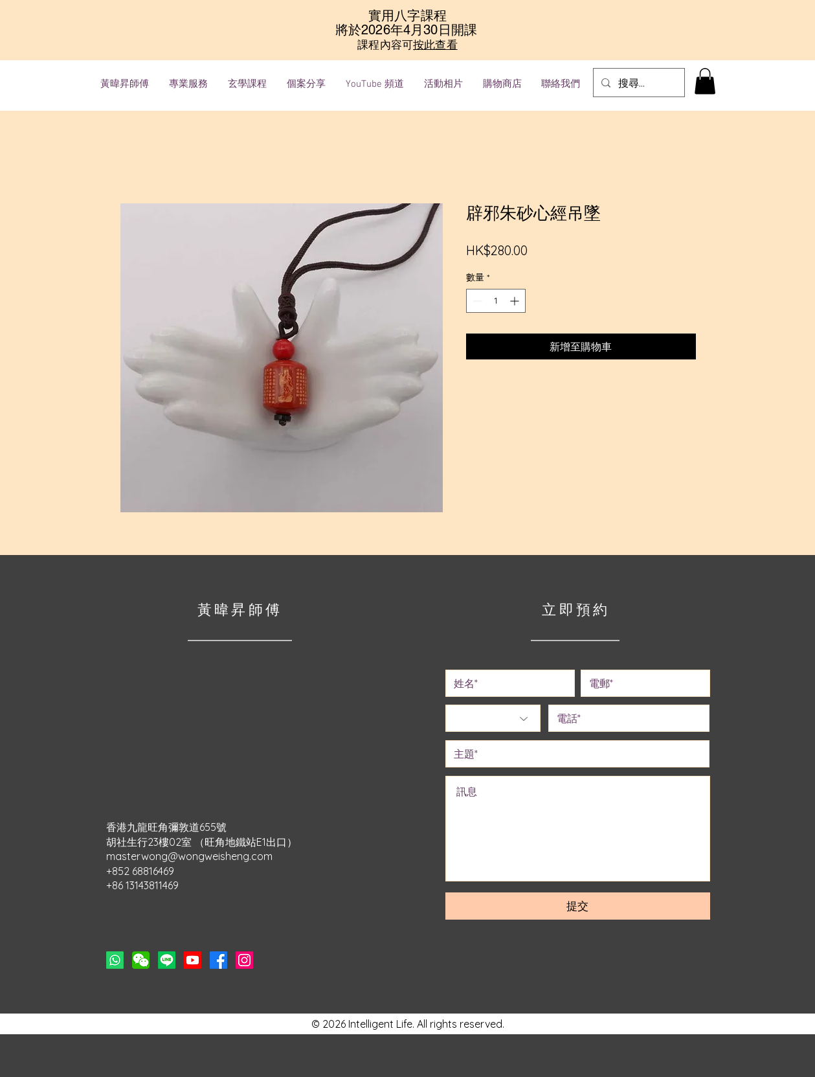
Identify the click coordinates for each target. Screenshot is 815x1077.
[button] (705, 81)
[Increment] (516, 300)
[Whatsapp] (115, 960)
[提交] (577, 906)
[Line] (166, 960)
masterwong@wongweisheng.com (189, 856)
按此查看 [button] (435, 44)
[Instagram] (244, 960)
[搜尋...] (637, 82)
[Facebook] (218, 960)
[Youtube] (192, 960)
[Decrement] (476, 300)
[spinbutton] (496, 300)
